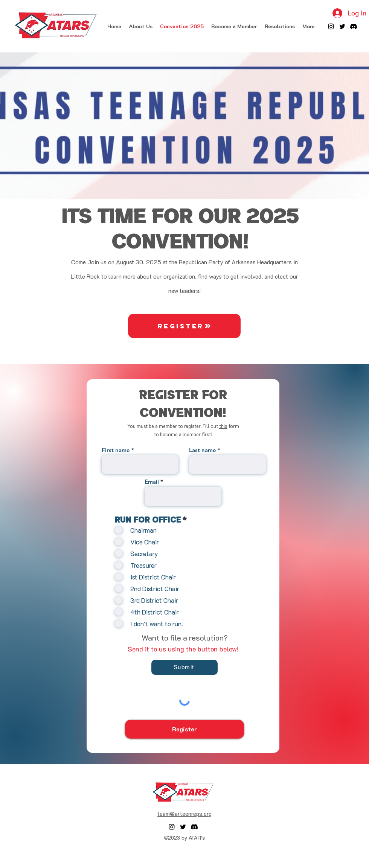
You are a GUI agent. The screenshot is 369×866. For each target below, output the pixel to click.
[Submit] (184, 667)
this (223, 426)
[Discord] (353, 26)
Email (152, 481)
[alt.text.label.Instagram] (331, 26)
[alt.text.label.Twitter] (342, 26)
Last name (202, 450)
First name (116, 450)
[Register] (184, 326)
